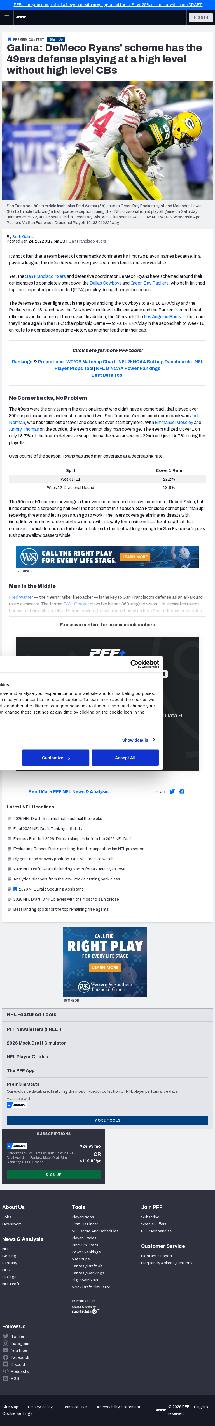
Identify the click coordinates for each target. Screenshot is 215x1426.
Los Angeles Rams (162, 316)
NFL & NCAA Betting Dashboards (155, 361)
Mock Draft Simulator (91, 1287)
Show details (185, 739)
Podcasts (20, 1371)
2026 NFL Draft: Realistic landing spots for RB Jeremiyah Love (66, 869)
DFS (6, 1270)
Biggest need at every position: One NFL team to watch (60, 859)
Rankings (22, 361)
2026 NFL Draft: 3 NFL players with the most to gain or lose (63, 899)
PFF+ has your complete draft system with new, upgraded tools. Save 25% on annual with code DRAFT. (108, 5)
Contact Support (156, 1256)
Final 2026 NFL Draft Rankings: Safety (44, 829)
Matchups (81, 1259)
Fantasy (9, 1263)
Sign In (200, 18)
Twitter (17, 1336)
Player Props (83, 1217)
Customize (107, 757)
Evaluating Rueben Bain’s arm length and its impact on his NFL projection (75, 849)
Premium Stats (85, 1245)
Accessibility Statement (119, 1407)
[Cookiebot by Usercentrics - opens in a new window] (184, 664)
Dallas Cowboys (105, 283)
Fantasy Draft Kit (87, 1266)
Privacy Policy (40, 1407)
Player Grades (84, 1238)
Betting (9, 1256)
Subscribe (150, 1217)
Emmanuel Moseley (174, 422)
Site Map (10, 1407)
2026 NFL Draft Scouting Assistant (45, 889)
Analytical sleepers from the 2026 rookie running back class (63, 879)
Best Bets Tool (107, 375)
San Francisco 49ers (45, 276)
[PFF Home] (21, 17)
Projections (51, 361)
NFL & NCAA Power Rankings (128, 368)
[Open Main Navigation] (6, 17)
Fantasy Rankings (88, 1273)
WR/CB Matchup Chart (91, 361)
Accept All (175, 757)
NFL (5, 1249)
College (9, 1277)
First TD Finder (85, 1224)
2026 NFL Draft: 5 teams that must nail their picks (54, 819)
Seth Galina (23, 237)
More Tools (107, 1120)
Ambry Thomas (24, 429)
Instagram (20, 1343)
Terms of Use (74, 1407)
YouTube (19, 1350)
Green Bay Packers (149, 283)
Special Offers (154, 1224)
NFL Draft (11, 1284)
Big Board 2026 (85, 1280)
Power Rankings (86, 1252)
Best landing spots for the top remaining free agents (58, 909)
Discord (18, 1364)
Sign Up (56, 39)
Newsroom (12, 1224)
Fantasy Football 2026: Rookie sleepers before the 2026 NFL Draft (70, 839)
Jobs (6, 1217)
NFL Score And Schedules (95, 1231)
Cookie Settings (17, 1413)
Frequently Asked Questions (167, 1263)
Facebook (20, 1357)
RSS (15, 1378)
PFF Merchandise (156, 1231)
